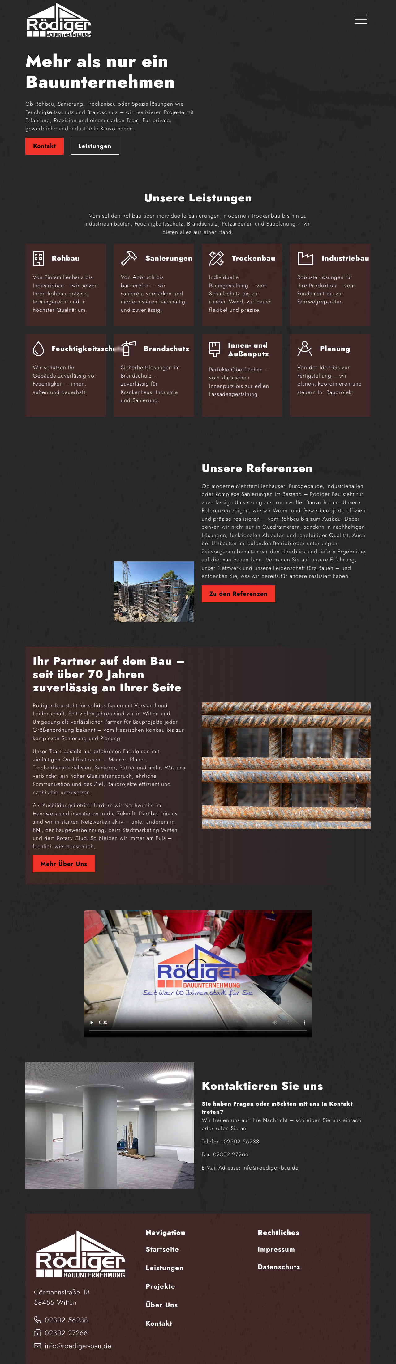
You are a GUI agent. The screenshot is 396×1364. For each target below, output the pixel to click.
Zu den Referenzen (238, 583)
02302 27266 (61, 1323)
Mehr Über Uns (64, 854)
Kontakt (44, 141)
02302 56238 (241, 1132)
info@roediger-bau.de (271, 1158)
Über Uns (162, 1295)
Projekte (160, 1276)
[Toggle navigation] (361, 19)
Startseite (162, 1239)
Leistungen (94, 141)
